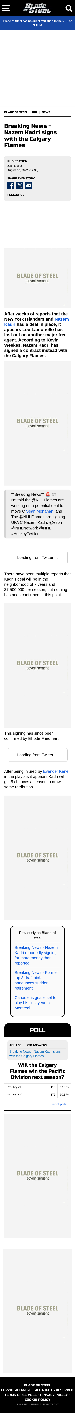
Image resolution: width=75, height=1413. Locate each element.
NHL (35, 112)
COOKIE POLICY (37, 1400)
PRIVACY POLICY (54, 1395)
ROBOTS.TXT (51, 1404)
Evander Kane (56, 771)
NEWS (46, 112)
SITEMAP (36, 1404)
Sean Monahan (39, 511)
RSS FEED (22, 1404)
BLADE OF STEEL (16, 112)
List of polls (59, 1104)
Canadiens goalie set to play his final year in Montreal (35, 1002)
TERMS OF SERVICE (21, 1395)
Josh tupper (14, 165)
